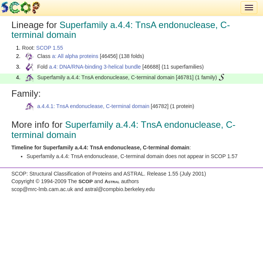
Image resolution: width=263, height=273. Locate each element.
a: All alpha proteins (75, 56)
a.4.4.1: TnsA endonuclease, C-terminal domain (93, 106)
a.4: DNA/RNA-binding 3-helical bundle (95, 67)
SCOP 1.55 (49, 48)
